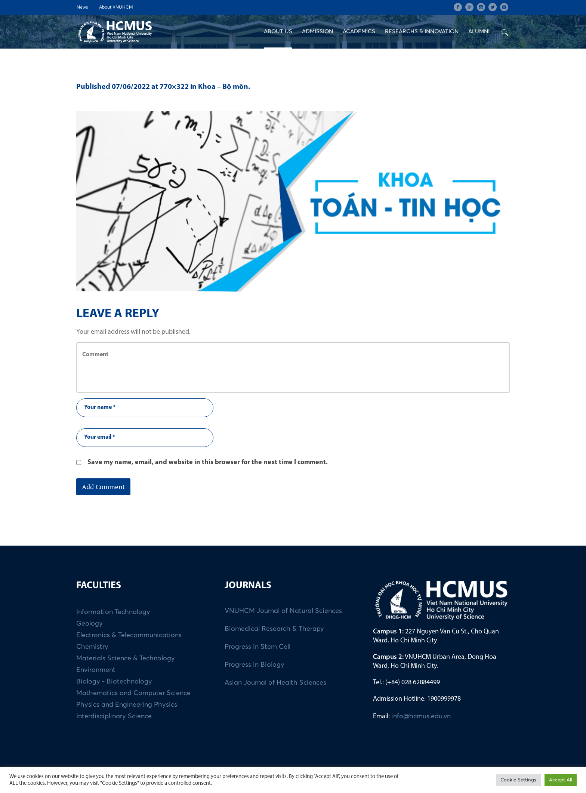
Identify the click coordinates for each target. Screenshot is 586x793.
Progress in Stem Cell (257, 647)
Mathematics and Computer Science (133, 693)
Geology (89, 623)
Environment (95, 670)
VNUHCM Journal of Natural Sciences (283, 611)
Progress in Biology (254, 664)
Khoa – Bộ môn (223, 87)
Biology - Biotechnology (114, 681)
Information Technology (113, 612)
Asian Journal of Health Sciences (275, 682)
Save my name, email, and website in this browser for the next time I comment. (207, 462)
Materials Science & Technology (125, 658)
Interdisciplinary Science (114, 716)
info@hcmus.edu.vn (421, 716)
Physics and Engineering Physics (126, 704)
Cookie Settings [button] (518, 780)
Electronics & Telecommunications (129, 635)
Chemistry (92, 647)
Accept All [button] (560, 780)
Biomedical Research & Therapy (274, 629)
